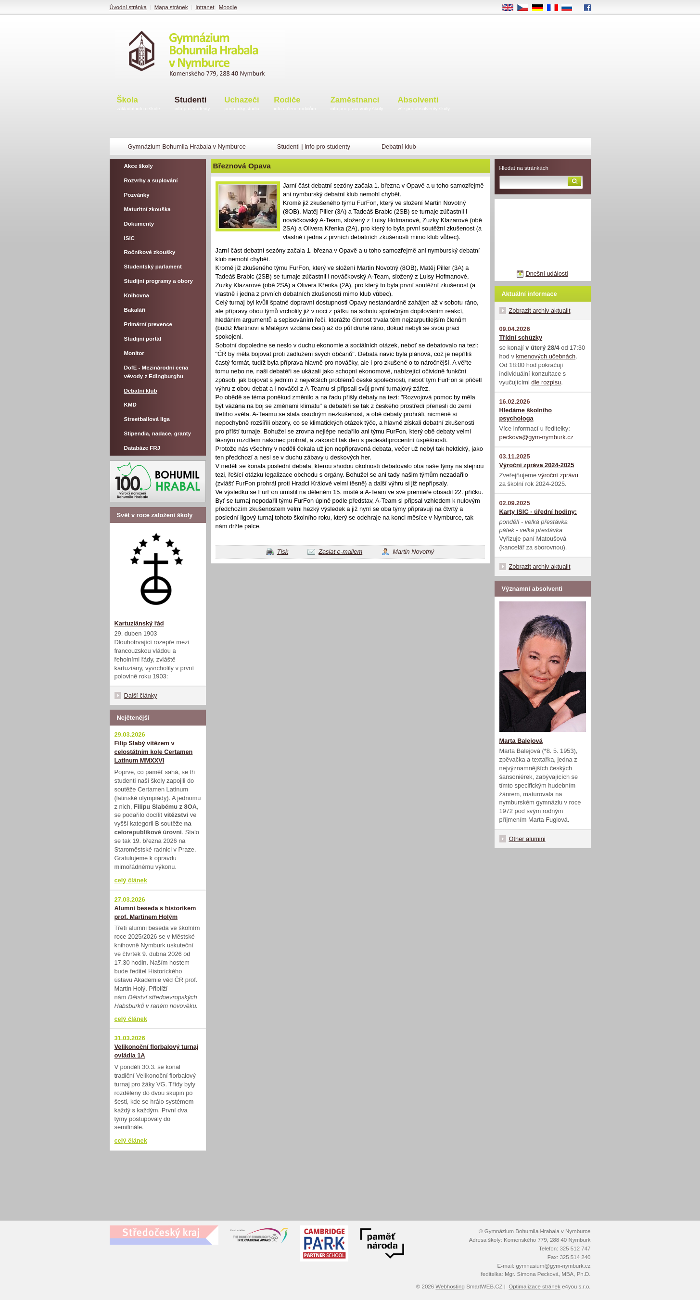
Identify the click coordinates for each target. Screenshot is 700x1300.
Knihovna (136, 295)
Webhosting (450, 1286)
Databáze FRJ (142, 448)
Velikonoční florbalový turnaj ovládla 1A (157, 1051)
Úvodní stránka (128, 7)
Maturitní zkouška (147, 209)
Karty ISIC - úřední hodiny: (538, 511)
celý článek (131, 880)
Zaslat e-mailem (340, 551)
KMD (130, 405)
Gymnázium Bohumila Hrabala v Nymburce (187, 146)
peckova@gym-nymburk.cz (536, 437)
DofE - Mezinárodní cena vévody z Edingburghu (156, 372)
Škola (138, 104)
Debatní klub (399, 146)
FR (555, 8)
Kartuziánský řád (139, 623)
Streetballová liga (147, 419)
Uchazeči (242, 104)
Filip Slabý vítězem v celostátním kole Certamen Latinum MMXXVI (154, 751)
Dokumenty (139, 224)
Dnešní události (546, 273)
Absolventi (423, 104)
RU (570, 8)
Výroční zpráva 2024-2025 (536, 465)
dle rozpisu (546, 382)
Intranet (204, 7)
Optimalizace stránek (534, 1286)
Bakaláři (135, 310)
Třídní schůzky (521, 337)
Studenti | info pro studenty (313, 146)
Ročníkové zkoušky (150, 252)
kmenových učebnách (545, 356)
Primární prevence (148, 324)
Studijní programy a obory (158, 281)
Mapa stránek (171, 7)
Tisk (282, 551)
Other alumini (527, 838)
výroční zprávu (558, 475)
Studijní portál (142, 339)
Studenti (192, 104)
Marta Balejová (521, 740)
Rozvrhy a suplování (151, 180)
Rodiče (295, 104)
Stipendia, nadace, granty (157, 433)
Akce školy (138, 166)
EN (511, 8)
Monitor (134, 353)
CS (526, 8)
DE (541, 8)
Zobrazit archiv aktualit (540, 310)
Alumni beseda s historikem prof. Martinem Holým (155, 912)
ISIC (129, 238)
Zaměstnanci (357, 104)
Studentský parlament (153, 266)
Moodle (228, 7)
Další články (140, 695)
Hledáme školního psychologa (525, 414)
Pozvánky (137, 195)
